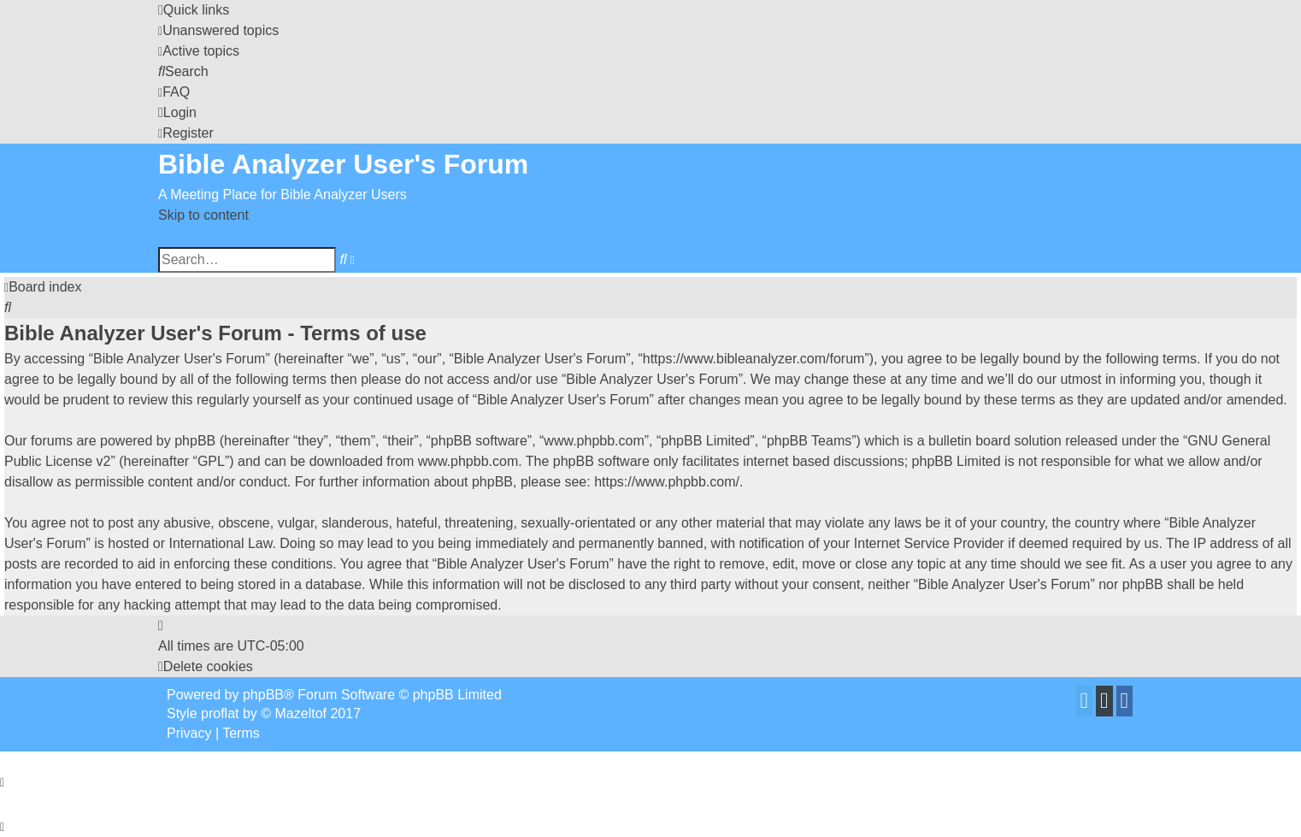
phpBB (263, 694)
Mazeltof (301, 713)
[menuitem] (218, 30)
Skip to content (203, 215)
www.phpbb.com (468, 461)
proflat (219, 713)
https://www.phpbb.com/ (666, 481)
